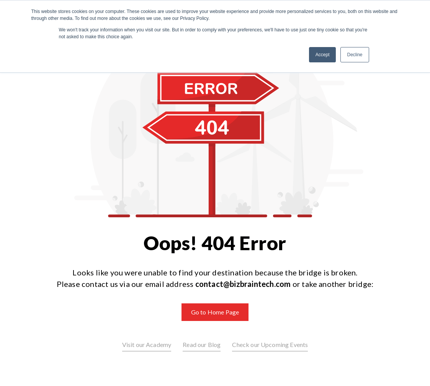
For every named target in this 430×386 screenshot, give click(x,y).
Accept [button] (323, 54)
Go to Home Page (215, 312)
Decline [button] (354, 54)
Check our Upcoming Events (270, 344)
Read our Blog (202, 344)
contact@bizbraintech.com (243, 283)
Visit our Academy (147, 344)
